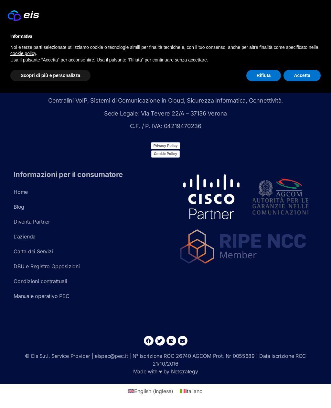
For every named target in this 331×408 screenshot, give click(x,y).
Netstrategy (184, 371)
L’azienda (25, 236)
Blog (19, 207)
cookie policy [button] (23, 53)
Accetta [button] (302, 75)
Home (21, 192)
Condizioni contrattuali (40, 281)
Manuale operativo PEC (41, 296)
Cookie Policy (165, 154)
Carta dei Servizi (33, 251)
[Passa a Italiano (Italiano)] (191, 391)
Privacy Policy (166, 146)
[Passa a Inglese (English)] (150, 391)
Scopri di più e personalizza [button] (50, 75)
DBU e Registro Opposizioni (47, 266)
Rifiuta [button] (264, 75)
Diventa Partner (32, 221)
